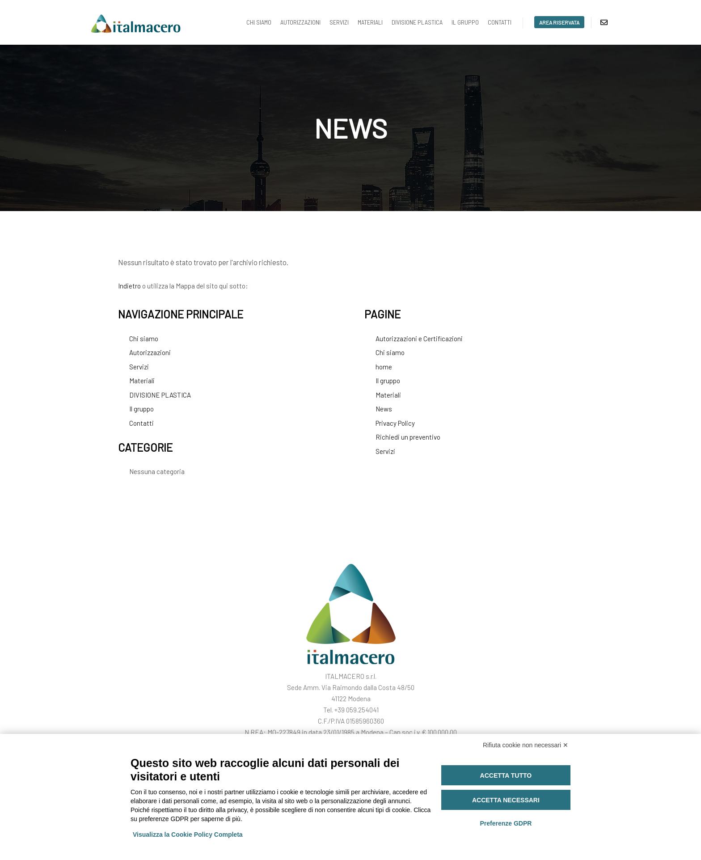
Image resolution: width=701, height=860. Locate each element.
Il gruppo (141, 409)
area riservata (559, 22)
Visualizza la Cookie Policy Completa (188, 834)
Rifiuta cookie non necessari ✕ (525, 745)
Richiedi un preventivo (408, 437)
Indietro (129, 286)
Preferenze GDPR (506, 823)
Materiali (142, 381)
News (384, 409)
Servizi (139, 367)
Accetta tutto (506, 775)
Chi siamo (143, 339)
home (384, 367)
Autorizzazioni (150, 352)
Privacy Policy (395, 423)
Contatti (141, 423)
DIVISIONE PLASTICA (160, 395)
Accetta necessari (506, 800)
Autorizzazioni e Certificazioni (419, 339)
